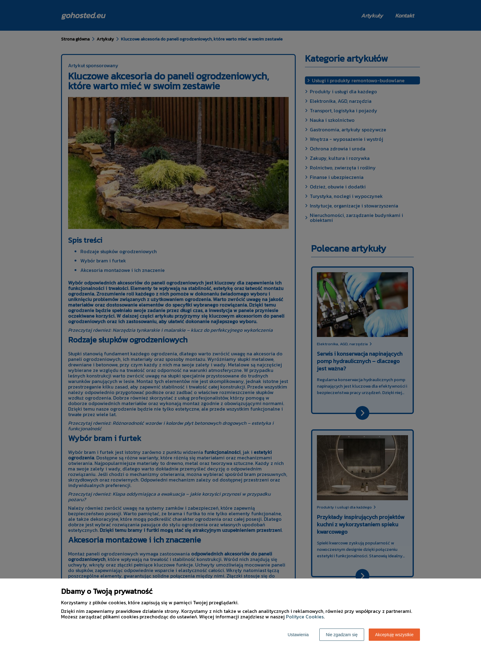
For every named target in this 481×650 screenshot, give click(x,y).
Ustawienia (298, 634)
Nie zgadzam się (342, 634)
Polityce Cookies (305, 616)
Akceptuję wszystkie (394, 634)
